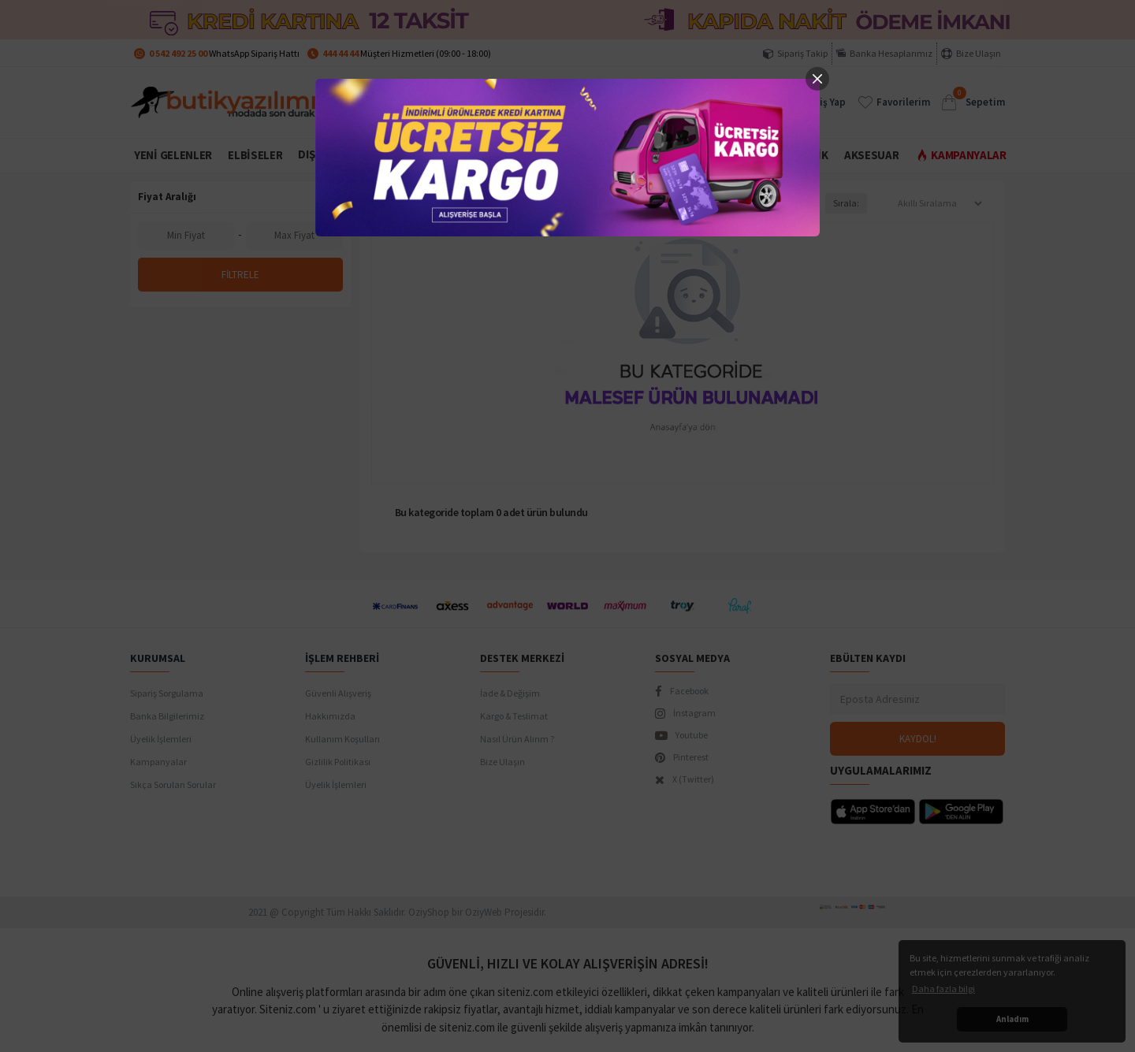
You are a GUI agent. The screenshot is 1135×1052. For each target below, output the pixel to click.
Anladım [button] (1012, 1018)
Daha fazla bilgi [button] (943, 988)
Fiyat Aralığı (167, 196)
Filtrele (240, 274)
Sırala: (846, 203)
